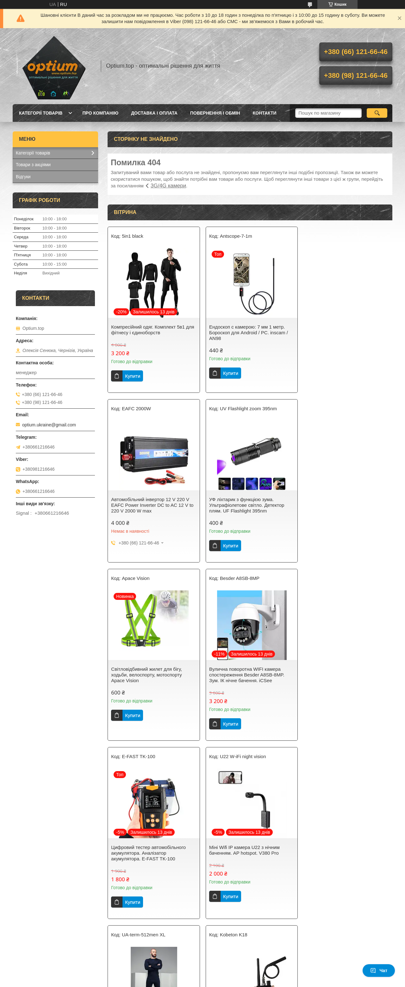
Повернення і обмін (215, 113)
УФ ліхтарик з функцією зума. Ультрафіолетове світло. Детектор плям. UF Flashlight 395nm (148, 505)
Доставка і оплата (154, 113)
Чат (378, 970)
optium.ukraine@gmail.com (49, 424)
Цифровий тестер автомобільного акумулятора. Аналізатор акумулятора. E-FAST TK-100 (148, 683)
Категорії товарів (40, 113)
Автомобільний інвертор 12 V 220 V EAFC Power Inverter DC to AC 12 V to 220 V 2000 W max (346, 332)
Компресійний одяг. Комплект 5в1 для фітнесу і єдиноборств (152, 329)
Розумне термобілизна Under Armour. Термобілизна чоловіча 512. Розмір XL (345, 683)
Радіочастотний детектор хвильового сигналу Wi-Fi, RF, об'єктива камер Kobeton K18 (151, 861)
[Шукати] (377, 113)
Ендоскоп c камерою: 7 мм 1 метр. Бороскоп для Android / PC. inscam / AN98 (247, 332)
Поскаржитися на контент (188, 981)
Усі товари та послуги (247, 944)
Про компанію (100, 113)
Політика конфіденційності (237, 981)
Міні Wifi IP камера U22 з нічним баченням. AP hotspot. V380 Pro (243, 680)
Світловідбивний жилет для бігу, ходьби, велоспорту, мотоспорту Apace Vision (243, 505)
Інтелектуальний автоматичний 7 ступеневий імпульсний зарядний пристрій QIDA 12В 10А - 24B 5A (244, 861)
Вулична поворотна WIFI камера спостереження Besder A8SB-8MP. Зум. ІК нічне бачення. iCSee (342, 505)
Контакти (265, 113)
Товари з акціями (33, 164)
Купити (132, 376)
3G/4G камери (168, 186)
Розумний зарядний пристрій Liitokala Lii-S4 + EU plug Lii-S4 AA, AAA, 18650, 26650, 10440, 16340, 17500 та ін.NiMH (346, 864)
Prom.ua (232, 975)
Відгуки (23, 176)
